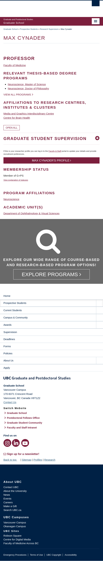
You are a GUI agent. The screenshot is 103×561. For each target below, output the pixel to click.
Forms (7, 346)
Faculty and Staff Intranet (22, 427)
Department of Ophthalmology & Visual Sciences (31, 213)
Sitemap (26, 459)
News (6, 494)
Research (49, 459)
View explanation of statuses (15, 180)
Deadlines (9, 339)
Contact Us (9, 402)
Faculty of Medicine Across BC (21, 543)
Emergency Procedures (14, 555)
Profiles (38, 459)
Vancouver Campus (14, 522)
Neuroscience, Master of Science (27, 84)
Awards (7, 324)
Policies (7, 353)
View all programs (17, 94)
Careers (8, 502)
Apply (6, 367)
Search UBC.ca (12, 510)
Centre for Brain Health (16, 117)
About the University (15, 490)
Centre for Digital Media (17, 539)
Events (7, 498)
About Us (8, 360)
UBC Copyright (53, 555)
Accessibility (71, 555)
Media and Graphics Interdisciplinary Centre (28, 113)
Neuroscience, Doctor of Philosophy (28, 88)
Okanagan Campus (14, 526)
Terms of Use (36, 555)
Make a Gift (10, 506)
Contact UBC (11, 487)
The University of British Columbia (37, 7)
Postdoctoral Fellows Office (23, 418)
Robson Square (12, 535)
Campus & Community (15, 317)
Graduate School (10, 29)
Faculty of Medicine (14, 65)
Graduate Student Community (24, 422)
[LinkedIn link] (16, 443)
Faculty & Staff (55, 151)
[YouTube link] (25, 443)
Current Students (12, 310)
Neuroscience (11, 199)
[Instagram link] (7, 443)
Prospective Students (29, 29)
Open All (11, 127)
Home (6, 295)
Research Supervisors (49, 29)
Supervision (10, 332)
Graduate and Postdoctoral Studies (51, 379)
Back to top (11, 459)
